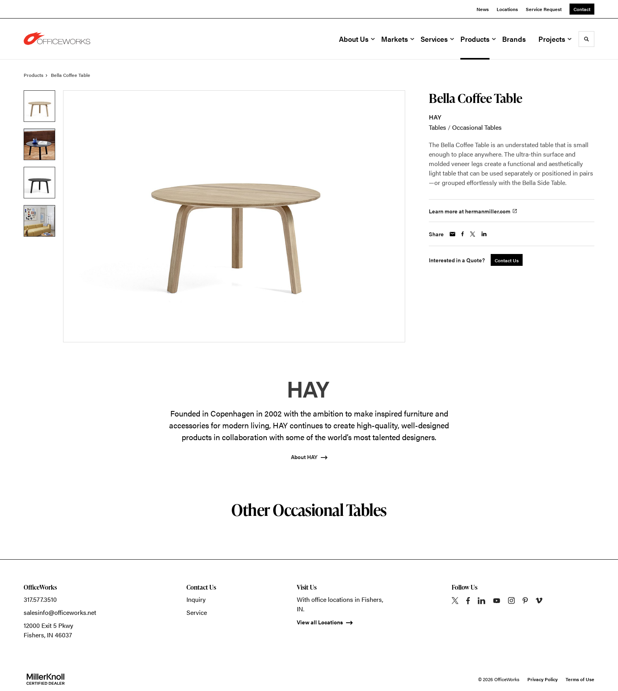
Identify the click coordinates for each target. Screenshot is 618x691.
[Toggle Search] (586, 39)
